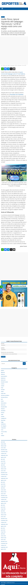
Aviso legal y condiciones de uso (8, 582)
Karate (2, 401)
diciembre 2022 (4, 518)
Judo (2, 399)
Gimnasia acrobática (5, 395)
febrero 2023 (3, 514)
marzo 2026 (3, 444)
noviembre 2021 (4, 543)
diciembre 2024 (4, 472)
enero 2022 (3, 539)
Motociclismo (3, 403)
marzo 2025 (3, 466)
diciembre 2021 (4, 541)
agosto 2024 (3, 480)
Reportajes (3, 420)
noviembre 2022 (4, 520)
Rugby (2, 422)
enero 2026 (3, 447)
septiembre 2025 (4, 455)
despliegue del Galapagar (16, 94)
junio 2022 (3, 530)
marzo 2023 (3, 512)
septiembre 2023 (4, 501)
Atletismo (3, 374)
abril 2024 (3, 488)
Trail (2, 433)
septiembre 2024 (4, 478)
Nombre (2, 343)
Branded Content (4, 382)
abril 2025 (3, 465)
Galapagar (19, 65)
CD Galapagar (11, 65)
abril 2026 (3, 442)
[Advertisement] (14, 50)
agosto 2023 (3, 503)
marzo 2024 (3, 489)
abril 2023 (3, 510)
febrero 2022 (3, 537)
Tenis (2, 429)
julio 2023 (3, 505)
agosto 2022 (3, 526)
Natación (3, 408)
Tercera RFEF (24, 65)
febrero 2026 (3, 445)
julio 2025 (3, 459)
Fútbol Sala (3, 393)
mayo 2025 (3, 463)
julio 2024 (3, 482)
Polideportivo (3, 418)
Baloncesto (3, 380)
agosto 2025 (3, 457)
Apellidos (3, 347)
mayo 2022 (3, 532)
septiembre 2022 (4, 524)
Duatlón (2, 385)
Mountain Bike (4, 406)
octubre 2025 (3, 453)
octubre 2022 (3, 522)
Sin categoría (3, 426)
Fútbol (3, 16)
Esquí (2, 387)
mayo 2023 (3, 509)
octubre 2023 (3, 499)
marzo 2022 (3, 535)
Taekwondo (3, 427)
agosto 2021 (3, 549)
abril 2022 (3, 533)
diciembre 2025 (4, 449)
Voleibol (2, 435)
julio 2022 (3, 528)
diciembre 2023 (4, 495)
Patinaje (2, 416)
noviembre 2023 (4, 497)
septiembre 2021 (4, 547)
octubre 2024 (3, 476)
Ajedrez (2, 370)
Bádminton (3, 378)
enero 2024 (3, 493)
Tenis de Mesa (4, 431)
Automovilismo (4, 376)
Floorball (2, 389)
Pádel (2, 414)
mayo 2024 (3, 486)
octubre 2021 (3, 545)
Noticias (2, 412)
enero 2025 (3, 470)
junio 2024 (3, 484)
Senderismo (3, 424)
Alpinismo (3, 372)
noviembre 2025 (4, 451)
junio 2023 (3, 507)
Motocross (3, 404)
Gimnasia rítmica (4, 397)
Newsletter (3, 410)
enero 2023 (3, 516)
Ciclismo (2, 383)
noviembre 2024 (4, 474)
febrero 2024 (3, 491)
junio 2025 (3, 461)
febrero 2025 (3, 468)
